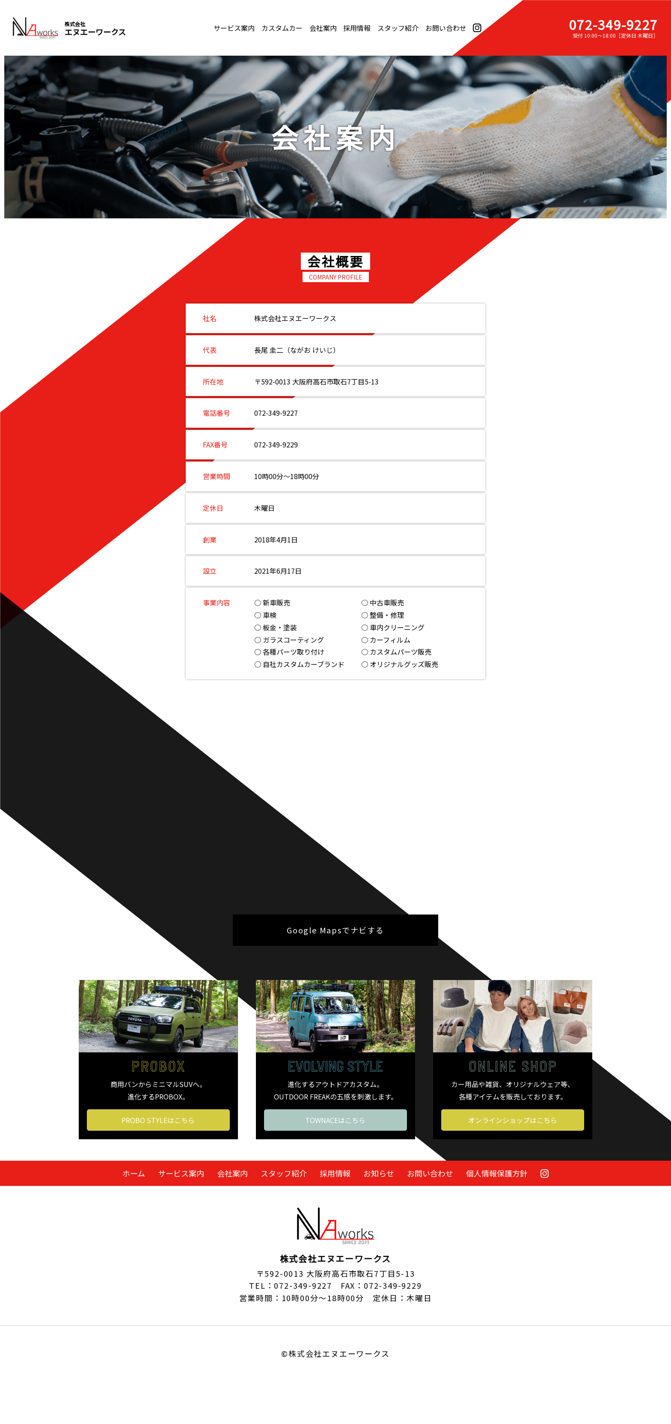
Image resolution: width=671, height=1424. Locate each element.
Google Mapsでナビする (335, 929)
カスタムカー (282, 28)
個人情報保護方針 (497, 1173)
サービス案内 (234, 28)
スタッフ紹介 (398, 28)
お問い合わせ (445, 28)
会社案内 (323, 28)
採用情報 (357, 28)
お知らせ (378, 1173)
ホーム (133, 1173)
